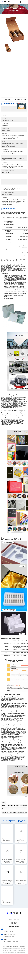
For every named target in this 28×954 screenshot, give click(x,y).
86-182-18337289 (8, 931)
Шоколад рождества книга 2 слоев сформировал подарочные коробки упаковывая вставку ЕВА (21, 839)
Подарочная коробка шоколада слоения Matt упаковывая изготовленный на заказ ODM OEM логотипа (21, 881)
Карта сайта (22, 946)
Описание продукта (20, 99)
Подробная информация (7, 100)
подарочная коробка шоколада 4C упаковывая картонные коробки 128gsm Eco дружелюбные (7, 860)
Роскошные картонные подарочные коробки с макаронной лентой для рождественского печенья (7, 881)
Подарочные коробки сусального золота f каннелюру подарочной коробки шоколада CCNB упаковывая (7, 839)
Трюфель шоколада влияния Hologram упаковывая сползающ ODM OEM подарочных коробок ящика (20, 860)
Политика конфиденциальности (10, 946)
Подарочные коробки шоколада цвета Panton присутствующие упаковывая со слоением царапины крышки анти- (7, 901)
